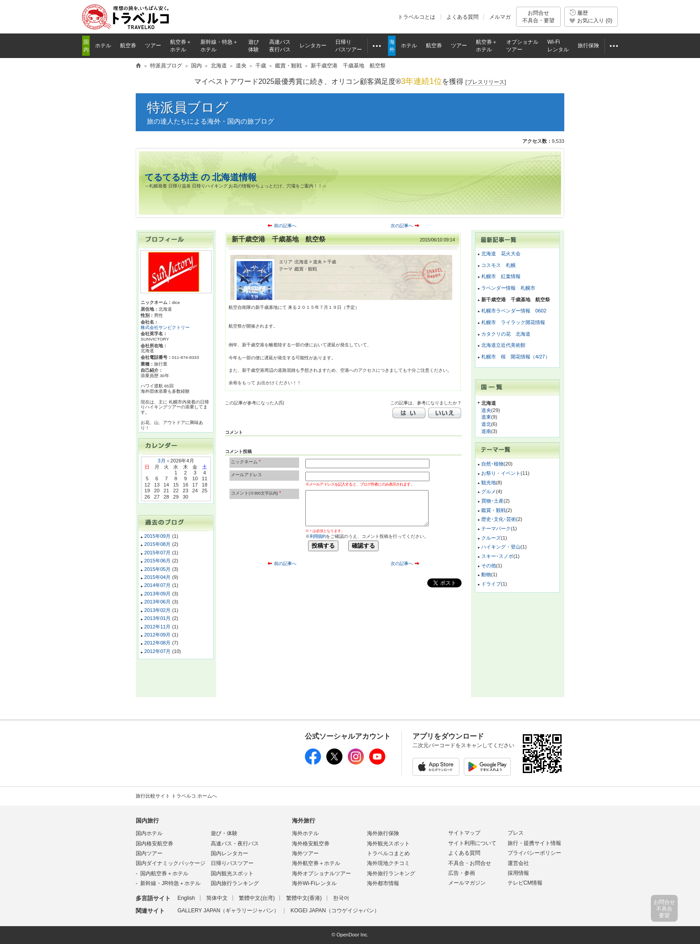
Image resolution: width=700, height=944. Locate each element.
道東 (486, 417)
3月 (161, 460)
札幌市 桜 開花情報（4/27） (515, 356)
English (186, 898)
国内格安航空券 (154, 843)
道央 (486, 410)
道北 (486, 424)
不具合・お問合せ (469, 863)
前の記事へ (285, 225)
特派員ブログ (188, 107)
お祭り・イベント (501, 473)
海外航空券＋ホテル (316, 863)
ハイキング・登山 (501, 546)
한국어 (341, 898)
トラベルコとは (416, 17)
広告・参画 (461, 873)
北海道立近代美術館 (503, 345)
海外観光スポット (388, 843)
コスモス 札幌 (498, 265)
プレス (516, 833)
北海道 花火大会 (501, 253)
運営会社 (518, 863)
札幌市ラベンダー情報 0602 (513, 310)
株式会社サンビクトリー (165, 327)
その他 (488, 565)
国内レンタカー (229, 853)
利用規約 (318, 536)
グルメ (488, 491)
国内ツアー (149, 853)
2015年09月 (157, 536)
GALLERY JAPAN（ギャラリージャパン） (228, 910)
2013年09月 (157, 593)
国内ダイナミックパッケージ (170, 863)
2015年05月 (157, 569)
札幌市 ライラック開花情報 (513, 322)
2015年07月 (157, 552)
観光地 (488, 482)
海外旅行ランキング (391, 873)
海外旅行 (303, 820)
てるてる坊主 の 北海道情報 (201, 177)
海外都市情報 (383, 883)
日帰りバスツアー (232, 863)
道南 (486, 431)
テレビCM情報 (525, 883)
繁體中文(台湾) (257, 898)
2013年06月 (157, 601)
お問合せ (538, 17)
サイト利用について (472, 843)
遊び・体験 (224, 833)
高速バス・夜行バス (235, 843)
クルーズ (491, 538)
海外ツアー (305, 853)
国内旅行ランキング (235, 883)
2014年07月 (157, 585)
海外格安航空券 (310, 843)
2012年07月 (157, 651)
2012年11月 (157, 626)
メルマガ (500, 17)
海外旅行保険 (383, 833)
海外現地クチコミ (388, 863)
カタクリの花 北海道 (505, 334)
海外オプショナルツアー (321, 873)
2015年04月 (157, 577)
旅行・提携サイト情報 (534, 843)
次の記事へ (402, 225)
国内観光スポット (232, 873)
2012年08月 (157, 642)
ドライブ (491, 583)
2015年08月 (157, 544)
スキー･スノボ (497, 556)
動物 (486, 574)
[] (486, 82)
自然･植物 (492, 463)
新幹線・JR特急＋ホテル (170, 883)
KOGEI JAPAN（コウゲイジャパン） (335, 910)
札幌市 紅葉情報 (501, 276)
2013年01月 (157, 618)
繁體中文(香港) (304, 898)
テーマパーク (496, 528)
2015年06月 (157, 560)
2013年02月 (157, 610)
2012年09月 (157, 634)
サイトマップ (464, 833)
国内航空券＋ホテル (164, 873)
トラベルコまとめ (388, 853)
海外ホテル (305, 833)
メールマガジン (467, 883)
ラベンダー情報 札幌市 (508, 288)
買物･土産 (492, 500)
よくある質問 (462, 17)
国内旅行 (147, 820)
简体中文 (217, 898)
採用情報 (518, 873)
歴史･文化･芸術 (498, 519)
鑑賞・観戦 (493, 510)
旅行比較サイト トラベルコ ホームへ (176, 795)
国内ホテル (149, 833)
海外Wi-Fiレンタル (314, 883)
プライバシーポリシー (534, 853)
